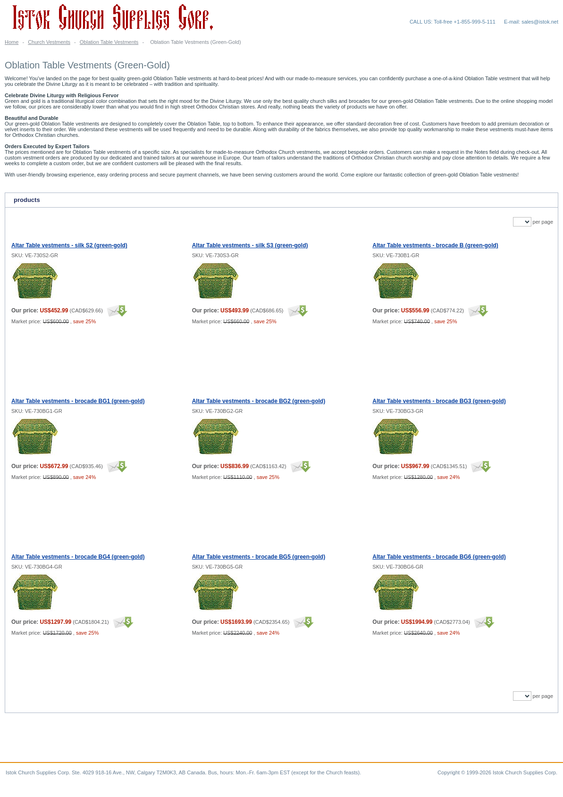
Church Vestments (49, 42)
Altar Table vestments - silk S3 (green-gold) (250, 245)
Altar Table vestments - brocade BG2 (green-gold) (259, 401)
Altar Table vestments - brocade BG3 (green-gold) (439, 401)
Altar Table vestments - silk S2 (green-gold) (69, 245)
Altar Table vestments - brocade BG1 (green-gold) (78, 401)
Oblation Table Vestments (109, 42)
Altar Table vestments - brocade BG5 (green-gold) (259, 557)
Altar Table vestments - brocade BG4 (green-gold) (78, 557)
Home (11, 42)
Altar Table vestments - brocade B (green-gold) (435, 245)
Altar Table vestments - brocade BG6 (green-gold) (439, 557)
